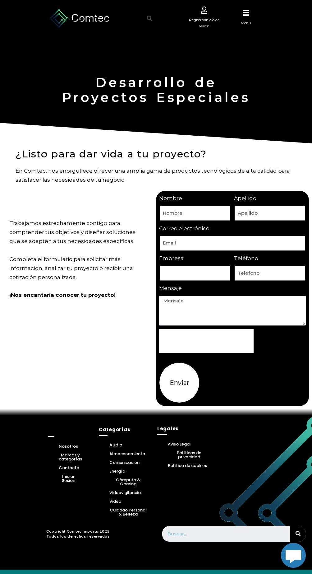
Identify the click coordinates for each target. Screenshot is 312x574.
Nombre (170, 198)
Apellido (245, 198)
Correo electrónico (184, 229)
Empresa (171, 258)
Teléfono (246, 258)
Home (57, 430)
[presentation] (206, 341)
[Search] (298, 534)
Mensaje (170, 288)
